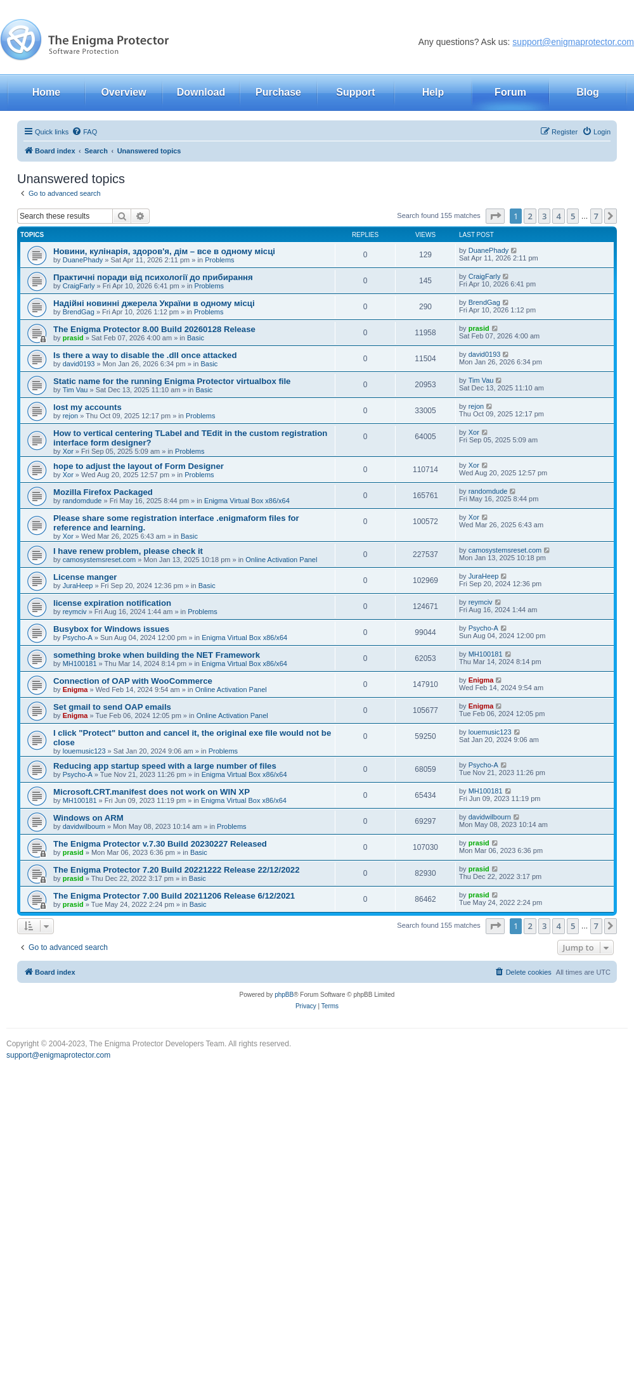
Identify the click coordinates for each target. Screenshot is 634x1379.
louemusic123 (84, 751)
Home (46, 92)
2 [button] (529, 216)
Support (355, 92)
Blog (587, 92)
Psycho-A (78, 637)
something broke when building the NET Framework (156, 655)
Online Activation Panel (281, 559)
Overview (123, 92)
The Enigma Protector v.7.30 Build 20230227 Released (160, 844)
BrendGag (78, 312)
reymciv (75, 611)
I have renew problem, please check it (128, 551)
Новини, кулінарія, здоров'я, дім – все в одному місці (164, 251)
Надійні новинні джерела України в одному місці (154, 303)
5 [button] (573, 216)
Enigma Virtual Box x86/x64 (247, 500)
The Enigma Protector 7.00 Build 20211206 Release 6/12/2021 (174, 896)
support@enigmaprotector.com (573, 42)
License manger (85, 577)
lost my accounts (87, 407)
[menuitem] (84, 131)
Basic (195, 338)
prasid (73, 338)
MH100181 (80, 663)
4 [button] (558, 216)
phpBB (284, 994)
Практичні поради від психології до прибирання (153, 277)
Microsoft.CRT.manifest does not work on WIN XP (151, 792)
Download (201, 92)
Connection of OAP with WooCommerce (132, 681)
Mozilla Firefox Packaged (103, 492)
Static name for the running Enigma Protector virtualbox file (171, 381)
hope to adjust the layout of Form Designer (138, 466)
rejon (70, 416)
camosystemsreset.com (99, 559)
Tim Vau (75, 390)
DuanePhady (83, 260)
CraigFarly (79, 286)
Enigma (75, 689)
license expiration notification (112, 603)
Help (433, 92)
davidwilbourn (84, 826)
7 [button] (596, 216)
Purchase (278, 92)
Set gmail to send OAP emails (112, 707)
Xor (68, 451)
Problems (219, 260)
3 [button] (544, 216)
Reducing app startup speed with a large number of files (164, 766)
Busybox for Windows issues (111, 629)
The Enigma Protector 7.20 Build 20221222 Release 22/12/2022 (176, 870)
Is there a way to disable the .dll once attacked (145, 355)
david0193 (79, 364)
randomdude (82, 500)
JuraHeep (78, 585)
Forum (510, 92)
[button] (495, 216)
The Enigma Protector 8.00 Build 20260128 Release (154, 329)
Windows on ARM (88, 818)
